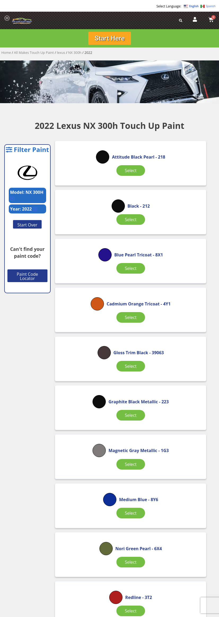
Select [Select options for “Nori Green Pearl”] (189, 326)
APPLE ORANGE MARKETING (175, 612)
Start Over (27, 227)
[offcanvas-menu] (7, 18)
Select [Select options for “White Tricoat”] (189, 460)
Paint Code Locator (27, 278)
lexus (61, 54)
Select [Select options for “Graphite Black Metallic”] (189, 259)
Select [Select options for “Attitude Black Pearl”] (81, 192)
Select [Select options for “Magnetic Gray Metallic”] (81, 326)
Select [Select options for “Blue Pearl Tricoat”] (189, 192)
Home (6, 54)
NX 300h (74, 54)
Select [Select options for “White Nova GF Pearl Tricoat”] (135, 463)
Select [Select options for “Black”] (135, 189)
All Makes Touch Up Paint (34, 54)
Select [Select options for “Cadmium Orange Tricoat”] (81, 262)
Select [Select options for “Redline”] (81, 390)
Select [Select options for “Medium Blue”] (135, 326)
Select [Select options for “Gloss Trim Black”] (135, 259)
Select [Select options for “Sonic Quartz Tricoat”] (189, 393)
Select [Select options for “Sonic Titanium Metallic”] (81, 460)
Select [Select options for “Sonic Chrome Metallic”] (135, 393)
